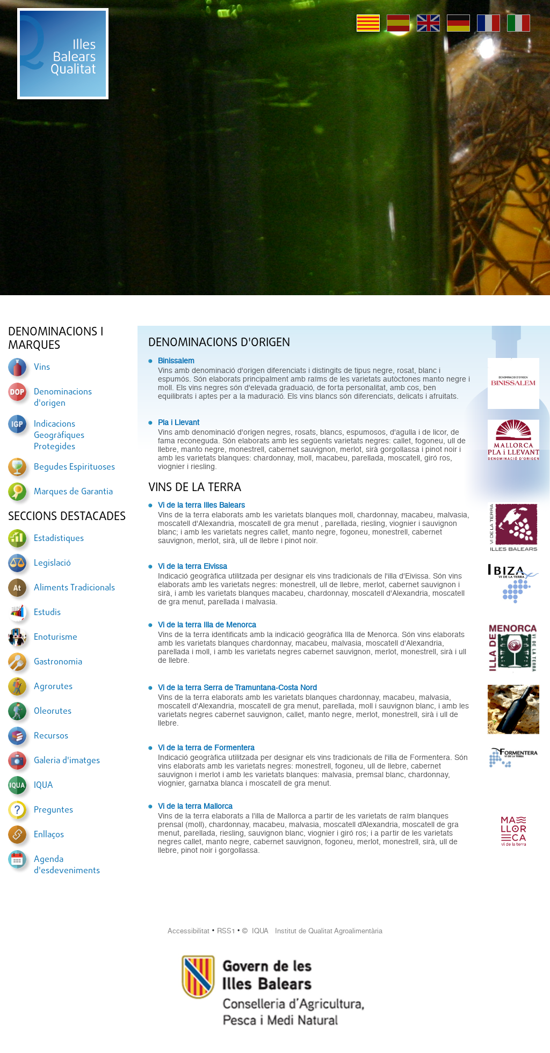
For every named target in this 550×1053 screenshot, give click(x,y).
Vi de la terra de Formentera (206, 747)
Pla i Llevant (178, 422)
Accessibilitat (188, 931)
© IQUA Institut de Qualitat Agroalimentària (312, 931)
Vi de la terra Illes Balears (201, 505)
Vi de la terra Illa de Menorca (207, 624)
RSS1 (226, 931)
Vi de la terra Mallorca (195, 806)
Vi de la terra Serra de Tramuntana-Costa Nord (237, 687)
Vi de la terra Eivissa (192, 566)
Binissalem (176, 360)
